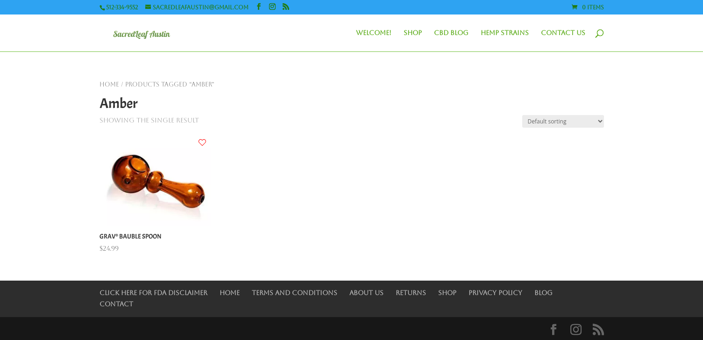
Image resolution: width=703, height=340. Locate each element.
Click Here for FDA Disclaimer (153, 293)
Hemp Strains (505, 32)
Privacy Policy (495, 293)
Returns (411, 293)
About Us (366, 293)
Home (109, 84)
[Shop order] (563, 121)
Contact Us (563, 32)
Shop (413, 32)
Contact (116, 304)
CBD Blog (451, 32)
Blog (543, 293)
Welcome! (373, 32)
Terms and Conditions (294, 293)
